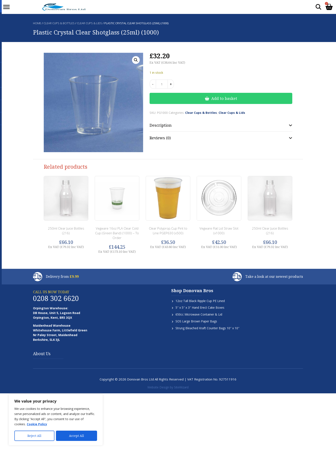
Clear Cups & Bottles (59, 23)
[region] (56, 419)
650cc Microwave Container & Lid (199, 314)
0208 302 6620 (56, 298)
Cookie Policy (37, 424)
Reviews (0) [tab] (160, 137)
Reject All (34, 436)
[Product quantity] (162, 84)
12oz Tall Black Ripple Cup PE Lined (200, 301)
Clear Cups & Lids (89, 23)
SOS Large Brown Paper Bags (196, 321)
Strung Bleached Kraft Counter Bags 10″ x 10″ (207, 328)
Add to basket (224, 98)
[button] (136, 60)
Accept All (76, 436)
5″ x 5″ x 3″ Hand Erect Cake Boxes (200, 307)
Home (37, 23)
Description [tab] (161, 125)
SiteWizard (181, 387)
